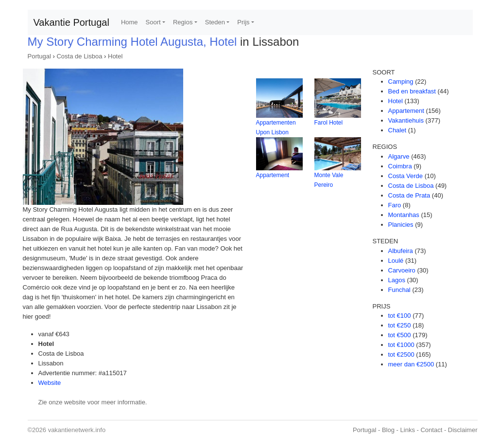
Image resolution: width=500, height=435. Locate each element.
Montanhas (403, 214)
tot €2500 (401, 354)
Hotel (115, 56)
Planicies (401, 224)
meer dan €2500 (411, 364)
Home (129, 22)
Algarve (399, 156)
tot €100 (399, 315)
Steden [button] (215, 22)
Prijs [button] (243, 22)
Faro (394, 205)
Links (407, 430)
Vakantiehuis (406, 120)
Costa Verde (405, 176)
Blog (388, 430)
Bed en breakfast (412, 91)
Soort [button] (153, 22)
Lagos (396, 280)
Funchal (399, 289)
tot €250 (399, 325)
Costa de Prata (409, 195)
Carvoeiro (401, 270)
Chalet (397, 130)
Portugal (39, 56)
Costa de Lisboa (79, 56)
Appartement (273, 175)
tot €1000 (401, 344)
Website (49, 382)
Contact (431, 430)
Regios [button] (182, 22)
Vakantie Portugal (71, 22)
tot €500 (399, 335)
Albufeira (400, 250)
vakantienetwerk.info (77, 430)
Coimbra (400, 166)
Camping (401, 81)
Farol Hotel (328, 122)
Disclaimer (463, 430)
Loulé (396, 260)
